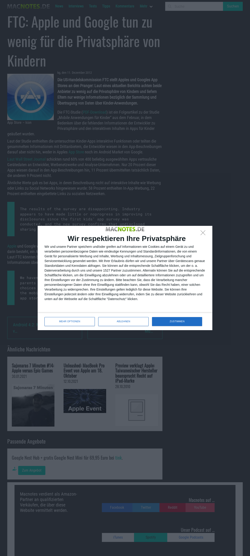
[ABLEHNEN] (204, 234)
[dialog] (125, 278)
